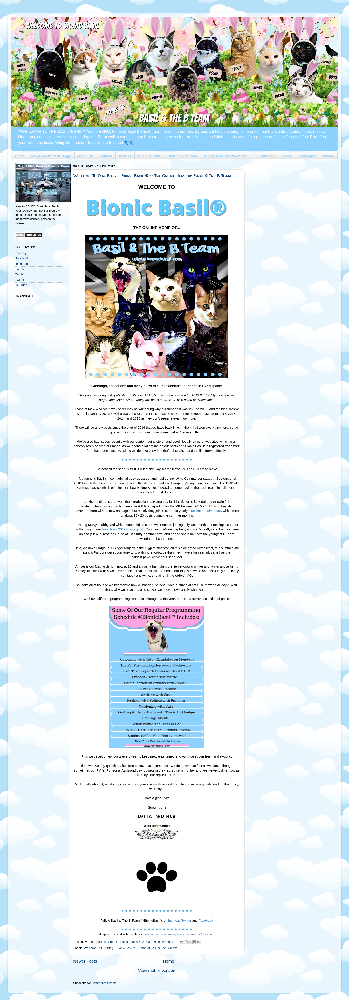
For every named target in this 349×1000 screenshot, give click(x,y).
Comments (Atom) (104, 983)
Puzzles (125, 156)
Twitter (19, 279)
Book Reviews (149, 156)
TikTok (19, 269)
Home (19, 156)
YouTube (21, 285)
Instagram (22, 263)
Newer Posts (85, 961)
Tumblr (20, 274)
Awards (328, 156)
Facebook (21, 258)
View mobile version (156, 970)
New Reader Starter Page (51, 156)
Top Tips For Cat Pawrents (225, 156)
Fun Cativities (263, 156)
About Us (85, 156)
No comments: (164, 941)
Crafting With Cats (182, 156)
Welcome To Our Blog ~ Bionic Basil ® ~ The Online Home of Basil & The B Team (152, 176)
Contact (106, 156)
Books (286, 156)
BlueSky (20, 253)
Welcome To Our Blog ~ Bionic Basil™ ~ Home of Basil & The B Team (130, 948)
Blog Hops (306, 156)
